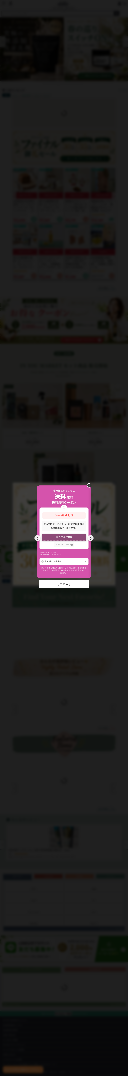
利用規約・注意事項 (53, 561)
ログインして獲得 (64, 537)
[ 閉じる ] (64, 584)
